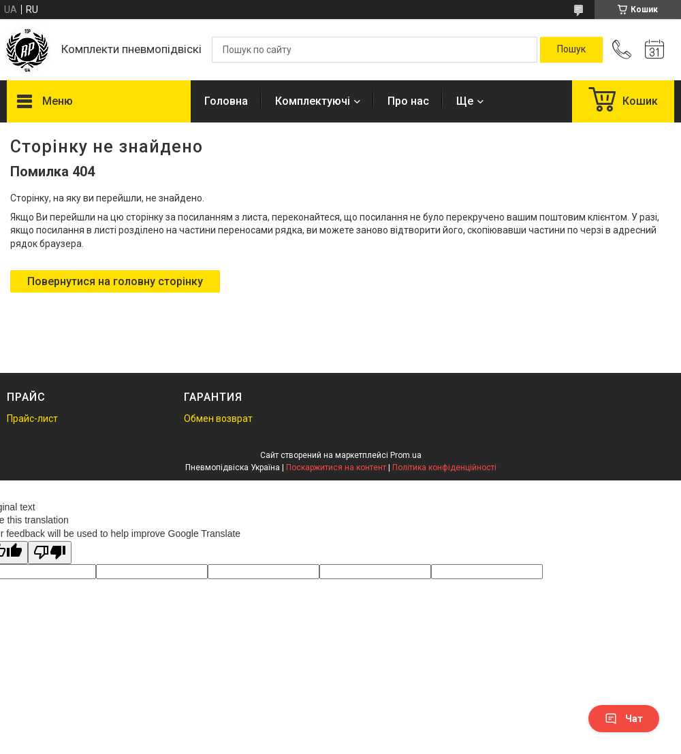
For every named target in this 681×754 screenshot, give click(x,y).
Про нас (408, 101)
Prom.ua (406, 455)
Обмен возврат (218, 418)
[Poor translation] (50, 553)
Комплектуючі (312, 101)
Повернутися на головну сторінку (115, 281)
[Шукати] (571, 50)
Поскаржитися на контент (336, 467)
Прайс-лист (32, 418)
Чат (624, 718)
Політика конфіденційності (444, 467)
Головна (226, 101)
